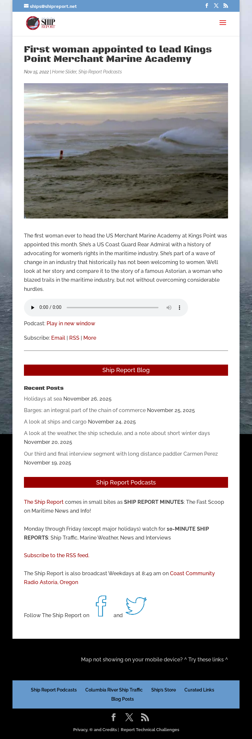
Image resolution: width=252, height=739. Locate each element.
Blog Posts (122, 699)
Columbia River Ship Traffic (114, 689)
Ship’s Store (163, 689)
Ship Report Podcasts (100, 71)
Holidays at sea (43, 399)
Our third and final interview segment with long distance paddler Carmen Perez (121, 454)
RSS (74, 338)
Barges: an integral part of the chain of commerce (85, 410)
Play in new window (71, 323)
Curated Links (199, 689)
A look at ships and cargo (55, 422)
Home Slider (64, 71)
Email (58, 338)
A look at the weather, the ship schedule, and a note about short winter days (117, 433)
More (89, 338)
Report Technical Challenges (150, 729)
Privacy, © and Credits (95, 729)
